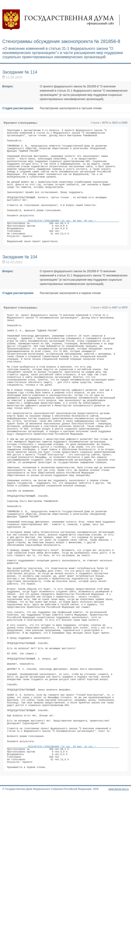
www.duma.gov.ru (118, 943)
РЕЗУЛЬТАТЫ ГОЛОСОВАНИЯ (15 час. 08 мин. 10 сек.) (63, 895)
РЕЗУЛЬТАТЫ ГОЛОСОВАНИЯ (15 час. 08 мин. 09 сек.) (63, 246)
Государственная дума (63, 20)
